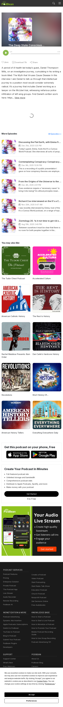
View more (38, 94)
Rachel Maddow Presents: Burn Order (15, 352)
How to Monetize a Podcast (42, 621)
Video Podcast (37, 575)
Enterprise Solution (10, 578)
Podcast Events (9, 667)
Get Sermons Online (39, 598)
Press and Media (38, 667)
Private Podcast (9, 582)
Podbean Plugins (9, 640)
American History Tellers (12, 429)
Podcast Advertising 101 (41, 636)
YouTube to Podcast (11, 628)
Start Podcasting (38, 579)
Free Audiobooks (38, 602)
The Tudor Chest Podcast (13, 275)
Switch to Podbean (10, 625)
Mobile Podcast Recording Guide (44, 628)
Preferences (31, 701)
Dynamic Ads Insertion (11, 617)
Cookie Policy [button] (21, 681)
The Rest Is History (41, 313)
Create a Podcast (38, 571)
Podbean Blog (37, 659)
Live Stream (7, 590)
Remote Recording (10, 597)
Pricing (5, 574)
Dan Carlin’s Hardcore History (46, 351)
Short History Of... (40, 391)
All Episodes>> (55, 130)
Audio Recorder (9, 593)
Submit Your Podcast (11, 636)
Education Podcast (39, 586)
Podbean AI (7, 601)
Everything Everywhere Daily (45, 429)
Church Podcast (38, 590)
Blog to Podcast (9, 632)
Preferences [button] (20, 684)
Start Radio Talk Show (40, 583)
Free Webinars (8, 663)
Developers (7, 644)
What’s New (7, 659)
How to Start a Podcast (40, 613)
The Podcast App (9, 586)
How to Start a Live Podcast (42, 617)
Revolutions (7, 391)
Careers (35, 663)
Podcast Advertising (10, 613)
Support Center (9, 655)
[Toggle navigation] (59, 3)
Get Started (31, 490)
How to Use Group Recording (43, 632)
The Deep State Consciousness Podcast (26, 45)
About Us (35, 655)
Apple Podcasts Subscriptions (14, 621)
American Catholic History (13, 313)
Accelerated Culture (41, 275)
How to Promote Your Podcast (43, 625)
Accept (31, 695)
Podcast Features (10, 571)
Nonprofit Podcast (38, 594)
